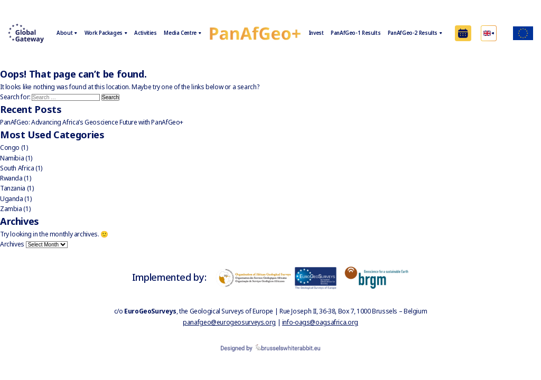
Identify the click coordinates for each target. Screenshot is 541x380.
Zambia (11, 208)
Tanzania (12, 188)
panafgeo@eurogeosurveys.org (229, 322)
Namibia (12, 158)
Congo (10, 147)
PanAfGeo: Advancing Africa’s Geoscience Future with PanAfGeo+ (91, 122)
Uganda (11, 198)
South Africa (17, 168)
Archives (12, 244)
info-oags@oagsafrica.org (320, 322)
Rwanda (11, 178)
